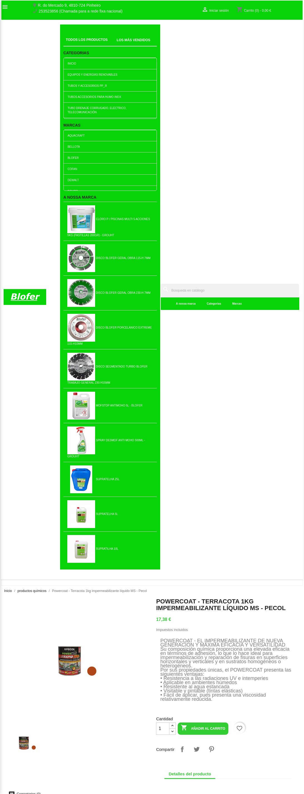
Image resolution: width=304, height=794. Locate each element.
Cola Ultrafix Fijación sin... (225, 580)
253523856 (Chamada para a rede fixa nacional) (80, 11)
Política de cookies (96, 774)
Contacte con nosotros (23, 737)
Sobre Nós (13, 725)
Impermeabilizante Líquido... (127, 398)
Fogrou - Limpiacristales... (274, 398)
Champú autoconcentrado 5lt (176, 489)
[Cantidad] (162, 210)
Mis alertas (242, 743)
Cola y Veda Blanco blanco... (29, 489)
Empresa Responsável (99, 750)
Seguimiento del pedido (253, 725)
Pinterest (211, 230)
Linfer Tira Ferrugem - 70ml (127, 489)
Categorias (131, 44)
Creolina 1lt (176, 398)
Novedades (90, 720)
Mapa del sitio (16, 743)
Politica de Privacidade (99, 762)
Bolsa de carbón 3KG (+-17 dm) (78, 580)
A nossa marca (103, 44)
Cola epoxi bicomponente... (127, 580)
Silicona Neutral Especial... (274, 489)
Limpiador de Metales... (29, 398)
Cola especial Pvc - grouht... (78, 489)
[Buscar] (188, 31)
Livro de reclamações (98, 745)
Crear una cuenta (248, 737)
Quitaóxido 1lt (226, 489)
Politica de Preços (95, 756)
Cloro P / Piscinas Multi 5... (177, 580)
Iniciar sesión (244, 731)
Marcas (154, 44)
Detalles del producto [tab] (190, 255)
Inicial (69, 38)
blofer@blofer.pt (191, 755)
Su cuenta (245, 716)
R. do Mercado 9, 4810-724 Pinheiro (69, 5)
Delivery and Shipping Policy (104, 780)
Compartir (182, 230)
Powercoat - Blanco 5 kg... (78, 398)
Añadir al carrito (203, 210)
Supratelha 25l (225, 398)
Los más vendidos (95, 726)
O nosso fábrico (17, 731)
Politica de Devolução (98, 768)
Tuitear (196, 230)
